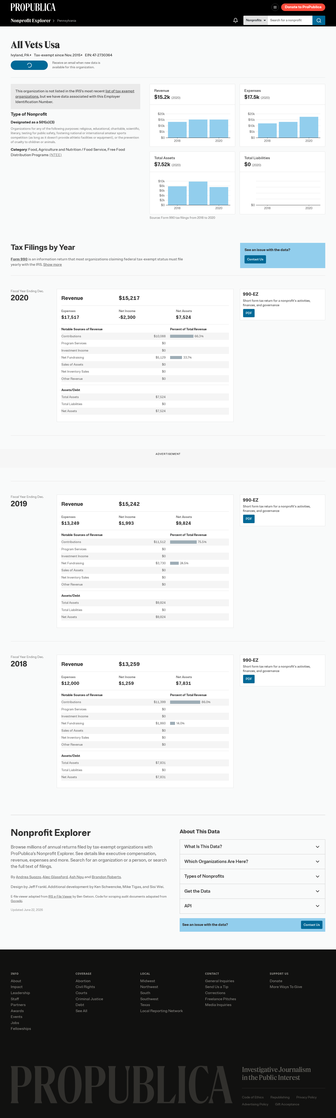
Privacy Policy (306, 1097)
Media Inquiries (218, 1005)
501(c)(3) (47, 122)
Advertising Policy (255, 1104)
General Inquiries (219, 981)
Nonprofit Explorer (31, 20)
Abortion (83, 981)
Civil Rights (85, 987)
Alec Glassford (55, 877)
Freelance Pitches (220, 999)
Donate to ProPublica (303, 7)
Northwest (149, 987)
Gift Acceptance (287, 1104)
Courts (81, 993)
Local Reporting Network (161, 1011)
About (16, 981)
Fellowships (21, 1028)
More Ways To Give (286, 987)
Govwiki (16, 901)
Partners (18, 1005)
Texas (145, 1005)
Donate (276, 981)
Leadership (20, 993)
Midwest (147, 981)
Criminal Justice (89, 999)
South (145, 993)
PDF (249, 313)
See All (81, 1011)
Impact (17, 987)
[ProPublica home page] (122, 1085)
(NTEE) (55, 155)
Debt (80, 1005)
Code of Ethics (253, 1097)
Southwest (149, 999)
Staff (15, 999)
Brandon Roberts (106, 877)
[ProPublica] (33, 7)
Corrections (215, 993)
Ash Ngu (76, 877)
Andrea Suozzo (28, 877)
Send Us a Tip (216, 987)
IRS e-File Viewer (60, 897)
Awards (17, 1011)
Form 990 (19, 259)
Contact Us (255, 259)
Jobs (15, 1023)
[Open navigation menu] (275, 7)
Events (16, 1016)
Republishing (280, 1097)
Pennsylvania (66, 21)
